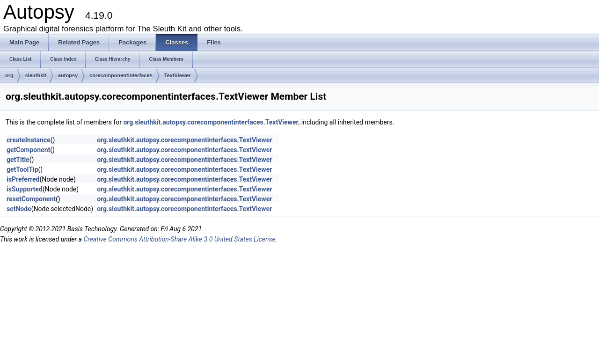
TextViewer (177, 75)
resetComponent (31, 199)
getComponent (28, 150)
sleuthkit (35, 75)
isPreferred (23, 179)
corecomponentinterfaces (120, 75)
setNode (19, 208)
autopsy (68, 75)
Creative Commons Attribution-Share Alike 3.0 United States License (179, 239)
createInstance (29, 140)
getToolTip (22, 169)
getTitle (18, 159)
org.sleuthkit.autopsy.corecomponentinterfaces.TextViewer (210, 122)
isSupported (25, 189)
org (9, 75)
